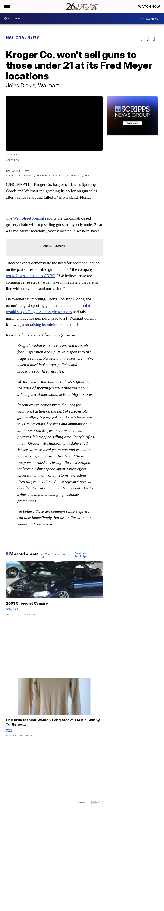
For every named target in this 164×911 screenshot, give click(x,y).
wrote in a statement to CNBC (30, 276)
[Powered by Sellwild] (96, 802)
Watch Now (149, 6)
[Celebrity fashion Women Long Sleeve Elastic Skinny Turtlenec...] (54, 709)
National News (22, 37)
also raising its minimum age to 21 (50, 324)
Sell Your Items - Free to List (55, 556)
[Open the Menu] (7, 6)
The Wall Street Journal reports (31, 218)
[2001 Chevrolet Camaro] (54, 590)
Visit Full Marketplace (83, 555)
